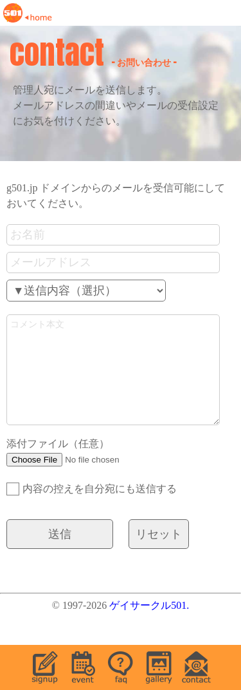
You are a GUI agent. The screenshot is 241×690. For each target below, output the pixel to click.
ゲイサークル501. (149, 624)
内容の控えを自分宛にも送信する (91, 508)
